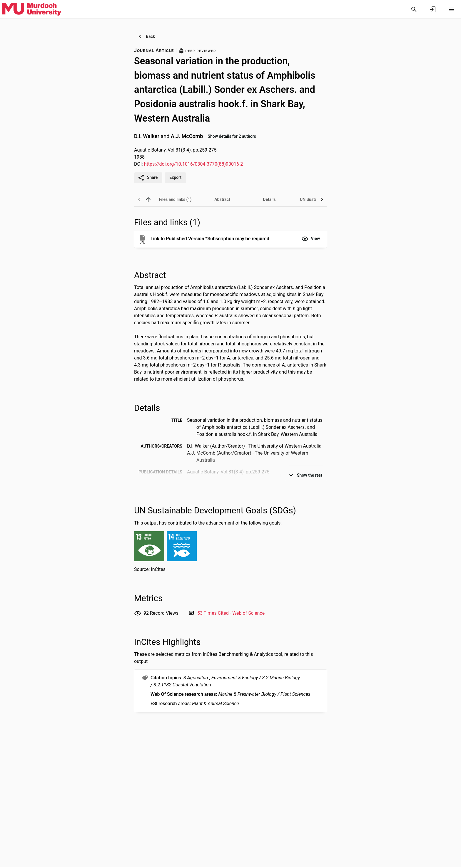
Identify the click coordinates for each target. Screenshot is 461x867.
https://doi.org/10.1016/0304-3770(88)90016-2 (193, 164)
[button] (310, 238)
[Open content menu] (452, 9)
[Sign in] (433, 9)
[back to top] (148, 199)
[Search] (414, 9)
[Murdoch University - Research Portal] (31, 9)
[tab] (175, 199)
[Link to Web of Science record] (231, 613)
